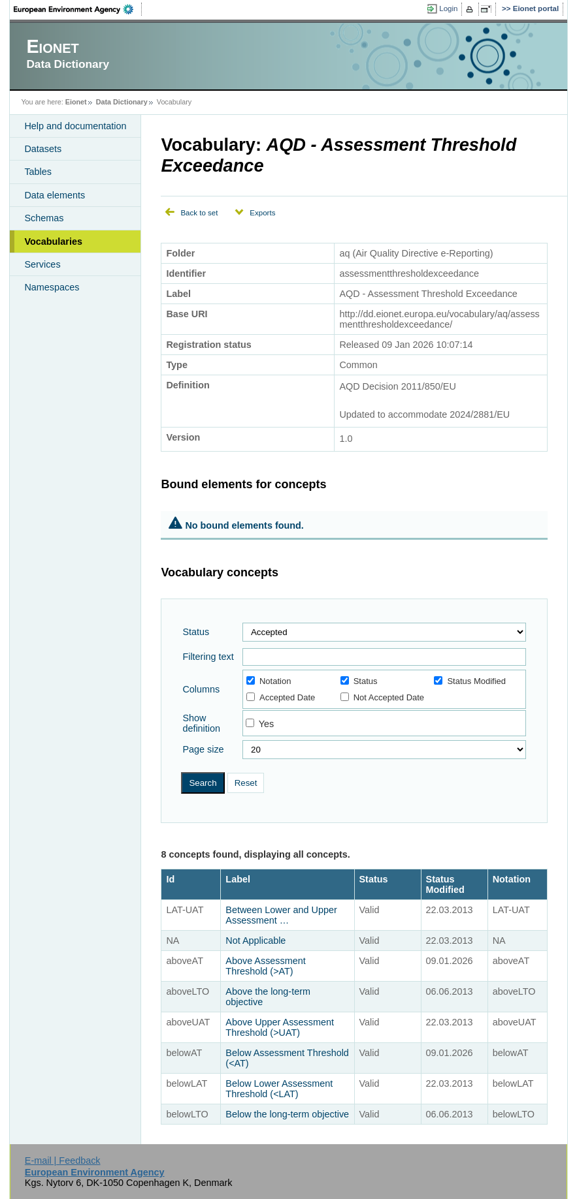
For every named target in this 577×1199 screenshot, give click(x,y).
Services (42, 264)
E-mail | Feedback (63, 1160)
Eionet (76, 102)
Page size (202, 749)
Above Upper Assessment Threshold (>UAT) (279, 1027)
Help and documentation (75, 126)
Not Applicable (256, 940)
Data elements (54, 195)
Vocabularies (53, 241)
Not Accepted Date (382, 697)
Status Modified (470, 681)
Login (448, 8)
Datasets (42, 149)
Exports (262, 213)
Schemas (43, 218)
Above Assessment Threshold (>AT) (265, 966)
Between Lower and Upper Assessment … (281, 915)
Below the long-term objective (287, 1114)
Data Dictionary (122, 102)
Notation (268, 681)
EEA (78, 9)
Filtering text (207, 656)
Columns (201, 689)
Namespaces (51, 287)
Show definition (201, 723)
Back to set (199, 213)
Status (195, 632)
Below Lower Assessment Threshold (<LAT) (279, 1088)
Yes (266, 724)
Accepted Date (280, 697)
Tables (38, 171)
